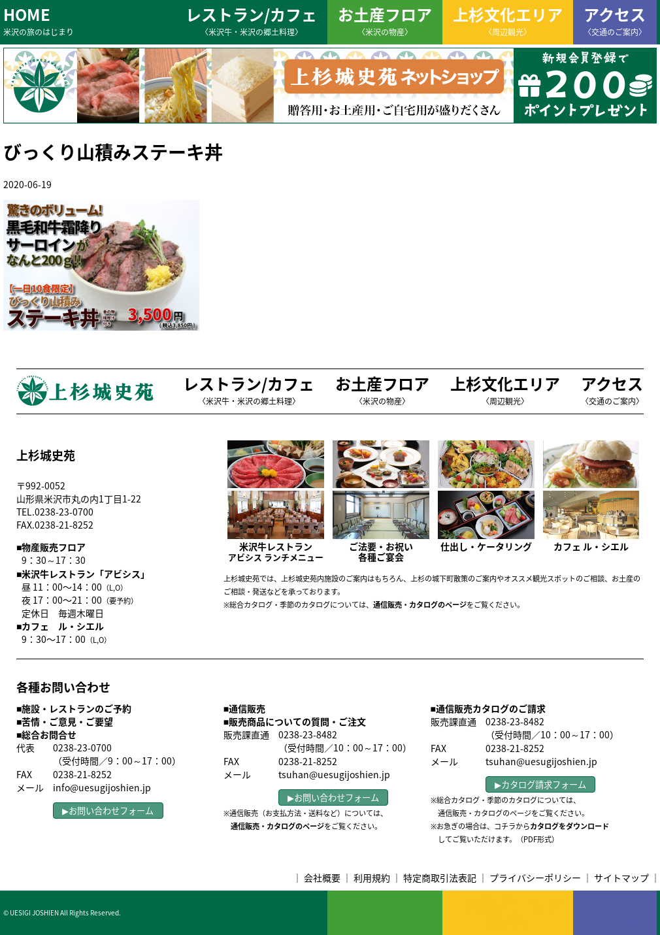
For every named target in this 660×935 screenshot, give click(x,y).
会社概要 (322, 877)
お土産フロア (385, 20)
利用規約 (372, 877)
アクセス (615, 20)
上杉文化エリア (508, 20)
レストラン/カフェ (251, 20)
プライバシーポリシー (535, 877)
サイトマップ (621, 877)
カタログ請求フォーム (543, 784)
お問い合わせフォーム (111, 810)
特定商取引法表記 (439, 877)
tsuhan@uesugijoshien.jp (334, 774)
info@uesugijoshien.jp (102, 787)
